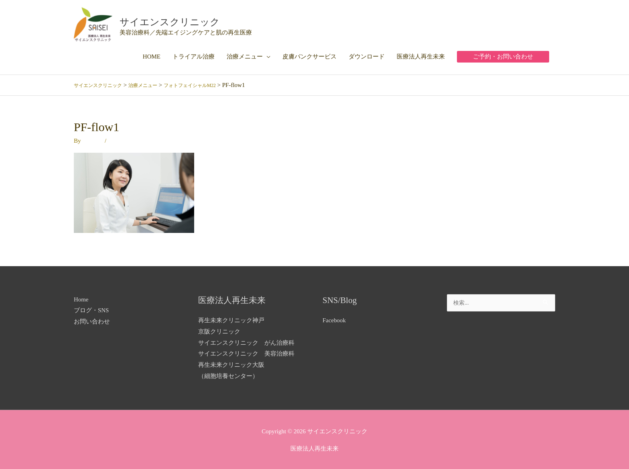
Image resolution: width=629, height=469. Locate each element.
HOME (151, 55)
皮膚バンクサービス (309, 55)
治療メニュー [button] (245, 55)
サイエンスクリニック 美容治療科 (246, 352)
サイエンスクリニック (189, 20)
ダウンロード (367, 55)
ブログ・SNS (91, 308)
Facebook (334, 318)
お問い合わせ (92, 320)
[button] (503, 55)
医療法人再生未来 (421, 55)
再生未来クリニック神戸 (231, 318)
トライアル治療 (193, 55)
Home (81, 297)
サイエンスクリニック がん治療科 (246, 341)
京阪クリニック (219, 330)
